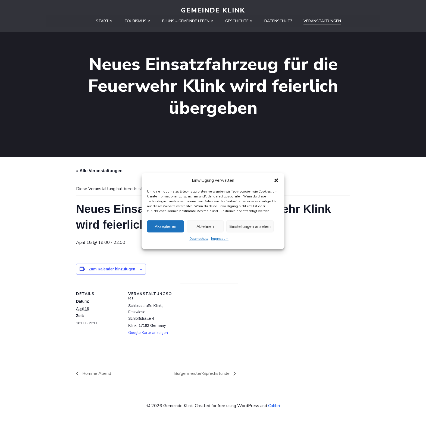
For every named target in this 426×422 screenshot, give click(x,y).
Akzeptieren (165, 226)
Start (105, 20)
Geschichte (239, 20)
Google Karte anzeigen (148, 332)
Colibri (274, 406)
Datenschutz (198, 238)
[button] (276, 180)
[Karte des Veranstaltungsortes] (209, 321)
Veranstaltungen (322, 20)
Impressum (219, 238)
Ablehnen (205, 226)
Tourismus (137, 20)
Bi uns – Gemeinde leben (188, 20)
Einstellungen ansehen (250, 226)
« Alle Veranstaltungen (99, 171)
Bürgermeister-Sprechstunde (202, 374)
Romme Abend (96, 374)
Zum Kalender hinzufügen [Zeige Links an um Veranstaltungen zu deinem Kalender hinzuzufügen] (112, 269)
